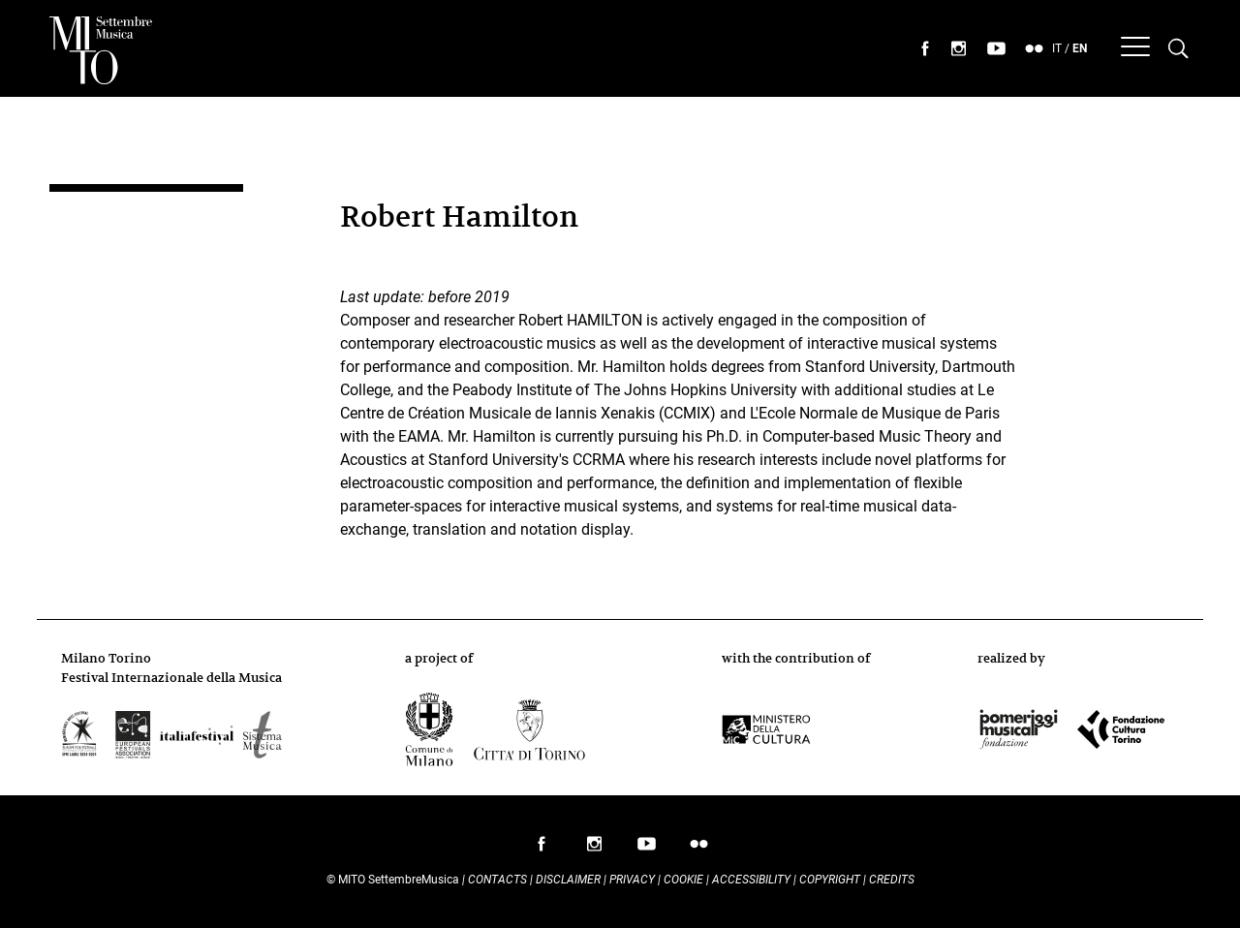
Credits (891, 879)
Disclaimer (568, 879)
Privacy (632, 879)
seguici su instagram (959, 49)
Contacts (497, 879)
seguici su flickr (1034, 49)
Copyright (829, 879)
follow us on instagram (593, 848)
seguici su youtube (997, 49)
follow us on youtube (646, 848)
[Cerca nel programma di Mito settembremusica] (1178, 49)
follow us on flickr (698, 848)
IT (1057, 48)
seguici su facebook (925, 49)
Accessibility (752, 879)
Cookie (683, 879)
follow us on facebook (541, 848)
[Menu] (1135, 49)
